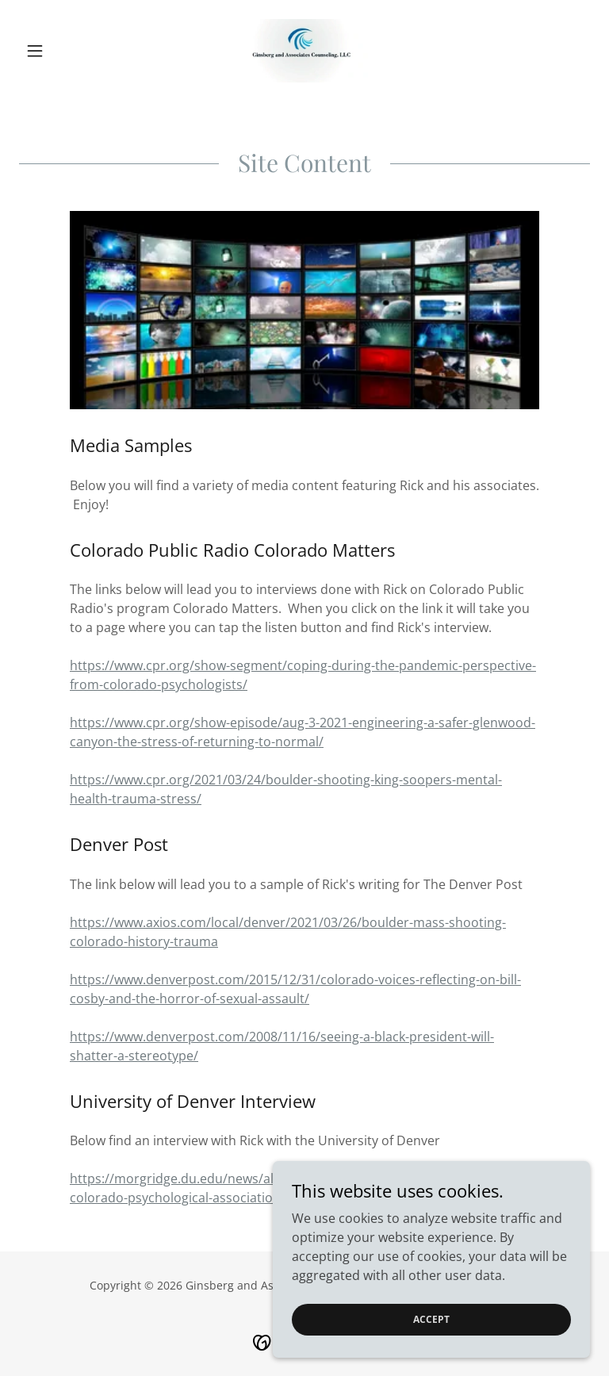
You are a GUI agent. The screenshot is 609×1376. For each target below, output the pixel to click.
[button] (62, 51)
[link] (304, 50)
